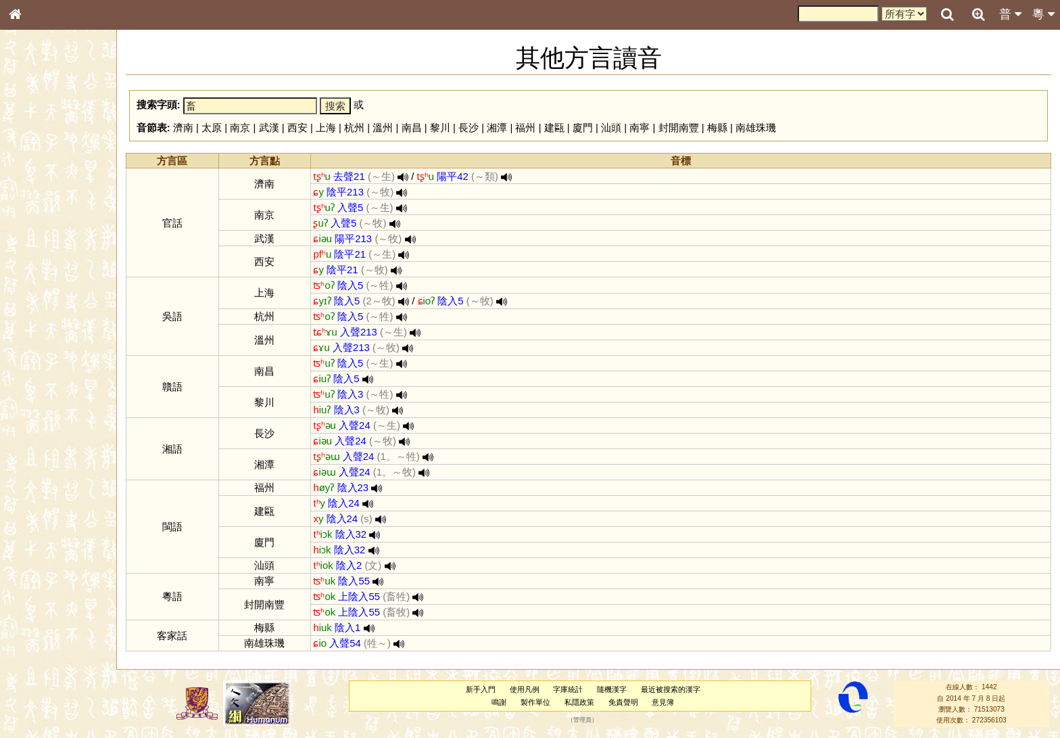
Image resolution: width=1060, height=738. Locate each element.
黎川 (440, 127)
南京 (240, 127)
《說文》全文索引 (49, 425)
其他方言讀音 (41, 388)
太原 (211, 127)
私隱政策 (579, 702)
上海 (326, 127)
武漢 (269, 127)
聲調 (64, 362)
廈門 (583, 127)
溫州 (382, 127)
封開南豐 (678, 127)
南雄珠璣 (756, 127)
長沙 (468, 127)
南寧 (639, 127)
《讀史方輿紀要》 (49, 437)
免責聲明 (623, 702)
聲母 (27, 362)
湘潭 (497, 127)
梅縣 (717, 127)
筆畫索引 (33, 194)
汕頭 (611, 127)
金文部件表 (37, 220)
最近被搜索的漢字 (670, 689)
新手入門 (481, 689)
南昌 (412, 127)
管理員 (582, 720)
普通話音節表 (41, 375)
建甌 (554, 127)
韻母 (46, 362)
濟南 (183, 127)
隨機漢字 (612, 689)
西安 (297, 127)
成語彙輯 (33, 450)
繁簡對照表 (37, 463)
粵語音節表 (37, 269)
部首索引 (33, 181)
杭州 (354, 127)
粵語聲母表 (37, 282)
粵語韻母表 (37, 295)
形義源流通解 (41, 233)
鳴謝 (498, 702)
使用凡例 (524, 689)
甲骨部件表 (37, 207)
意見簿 (663, 702)
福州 (525, 127)
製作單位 (535, 702)
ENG (59, 149)
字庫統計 (568, 689)
